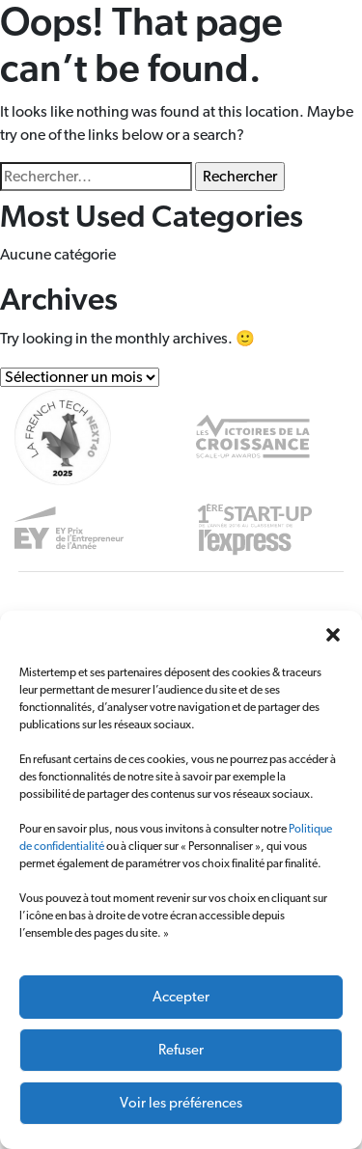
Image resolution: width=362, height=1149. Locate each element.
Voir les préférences (181, 1103)
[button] (333, 634)
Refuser (181, 1050)
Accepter (181, 997)
